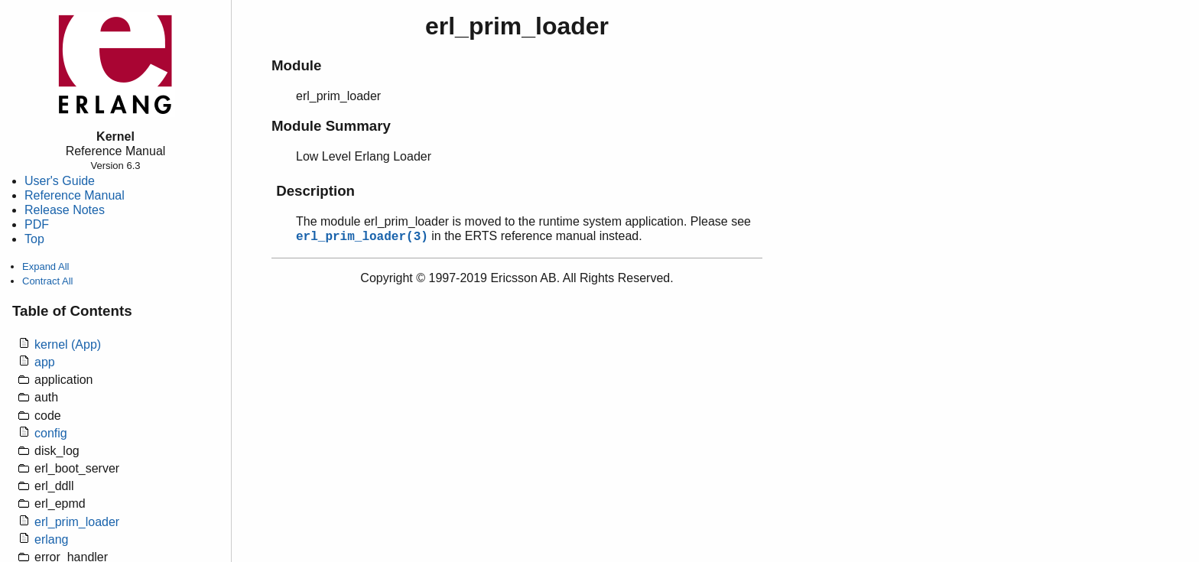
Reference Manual (74, 195)
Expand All (45, 266)
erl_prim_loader (76, 521)
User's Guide (59, 180)
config (50, 433)
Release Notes (64, 209)
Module (296, 65)
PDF (36, 224)
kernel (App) (67, 344)
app (44, 362)
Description (315, 191)
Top (34, 238)
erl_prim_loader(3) (362, 237)
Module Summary (331, 126)
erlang (51, 539)
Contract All (47, 281)
